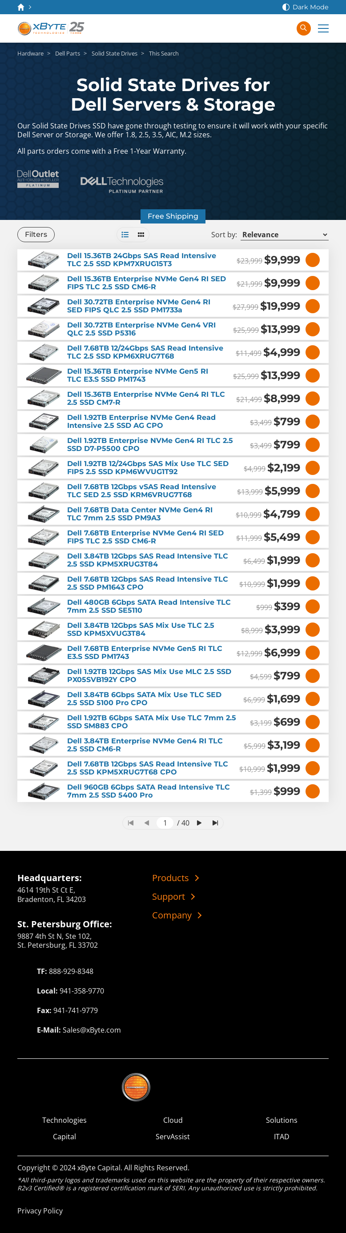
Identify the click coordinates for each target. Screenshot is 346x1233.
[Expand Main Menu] (323, 28)
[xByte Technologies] (51, 28)
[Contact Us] (248, 28)
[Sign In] (284, 28)
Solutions (282, 1120)
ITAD (282, 1136)
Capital (64, 1136)
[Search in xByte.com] (304, 28)
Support (168, 896)
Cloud (173, 1120)
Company (172, 915)
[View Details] (313, 260)
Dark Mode (311, 7)
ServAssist (173, 1136)
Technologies (64, 1120)
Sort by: (224, 234)
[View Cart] (266, 28)
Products (170, 878)
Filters (36, 234)
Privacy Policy (40, 1211)
